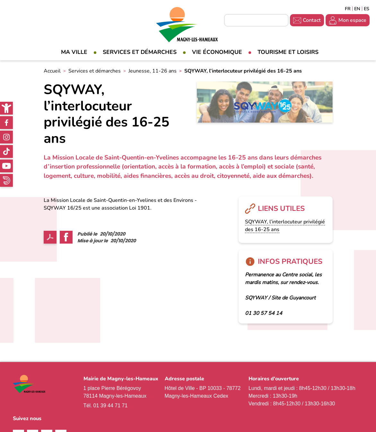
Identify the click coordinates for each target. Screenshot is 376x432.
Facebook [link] (6, 122)
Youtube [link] (6, 166)
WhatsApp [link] (6, 180)
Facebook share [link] (66, 237)
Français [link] (348, 8)
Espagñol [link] (367, 8)
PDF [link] (50, 237)
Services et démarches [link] (140, 52)
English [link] (357, 8)
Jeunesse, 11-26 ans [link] (152, 70)
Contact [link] (312, 20)
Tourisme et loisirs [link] (288, 52)
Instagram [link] (6, 137)
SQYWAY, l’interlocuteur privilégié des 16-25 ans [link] (285, 225)
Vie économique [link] (217, 52)
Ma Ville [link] (74, 52)
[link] (6, 108)
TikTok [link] (6, 151)
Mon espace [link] (352, 20)
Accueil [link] (52, 70)
